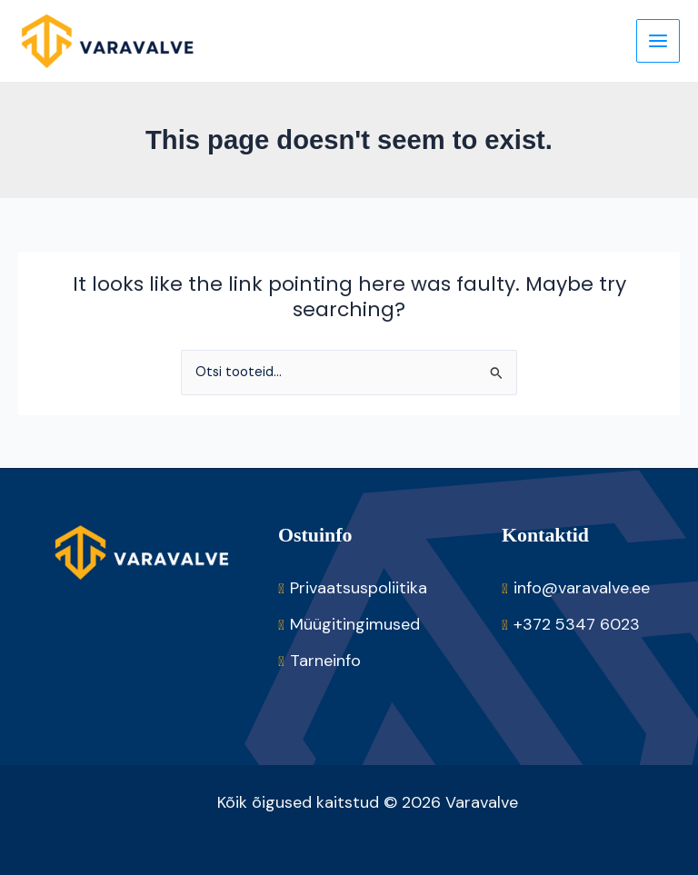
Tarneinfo (325, 660)
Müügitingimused (355, 624)
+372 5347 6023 (577, 624)
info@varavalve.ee (582, 588)
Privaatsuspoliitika (358, 588)
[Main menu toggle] (658, 41)
